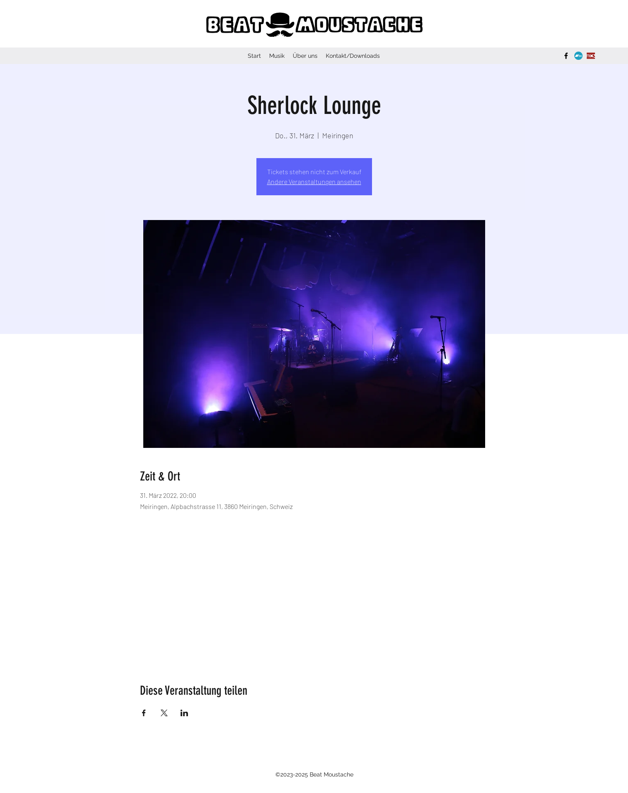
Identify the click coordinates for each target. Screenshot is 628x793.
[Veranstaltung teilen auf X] (164, 713)
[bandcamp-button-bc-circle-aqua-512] (578, 56)
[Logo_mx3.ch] (591, 56)
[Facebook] (566, 56)
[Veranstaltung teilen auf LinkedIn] (184, 713)
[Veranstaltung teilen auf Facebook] (144, 713)
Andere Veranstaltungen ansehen (314, 181)
